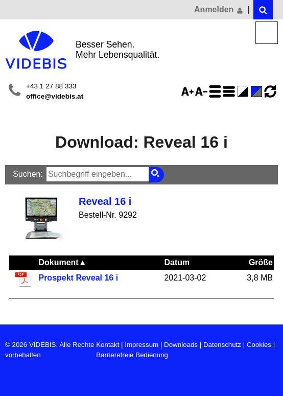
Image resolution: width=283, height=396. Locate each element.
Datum (177, 262)
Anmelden (219, 9)
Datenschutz (222, 344)
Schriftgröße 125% (189, 91)
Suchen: (28, 174)
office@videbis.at (54, 96)
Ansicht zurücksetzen (270, 91)
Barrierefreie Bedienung (132, 355)
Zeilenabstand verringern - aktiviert (230, 91)
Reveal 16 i (105, 201)
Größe (261, 262)
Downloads (181, 344)
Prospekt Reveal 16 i (78, 277)
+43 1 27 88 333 (51, 86)
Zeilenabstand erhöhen (216, 91)
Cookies (259, 344)
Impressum (141, 344)
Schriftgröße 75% (203, 91)
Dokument (62, 262)
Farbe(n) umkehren (244, 91)
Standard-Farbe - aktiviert (258, 91)
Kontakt (107, 344)
